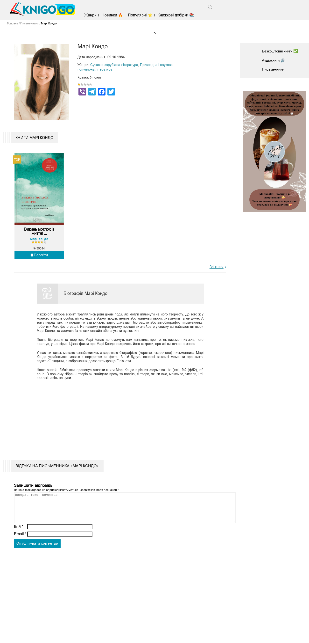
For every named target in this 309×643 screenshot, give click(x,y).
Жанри (92, 15)
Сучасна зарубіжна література (114, 65)
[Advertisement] (117, 421)
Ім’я (18, 536)
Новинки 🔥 (114, 15)
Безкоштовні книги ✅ (281, 51)
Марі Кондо (39, 243)
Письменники (274, 69)
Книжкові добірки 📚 (178, 15)
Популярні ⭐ (142, 15)
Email (20, 544)
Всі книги (217, 271)
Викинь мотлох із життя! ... (39, 236)
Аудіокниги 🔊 (274, 60)
